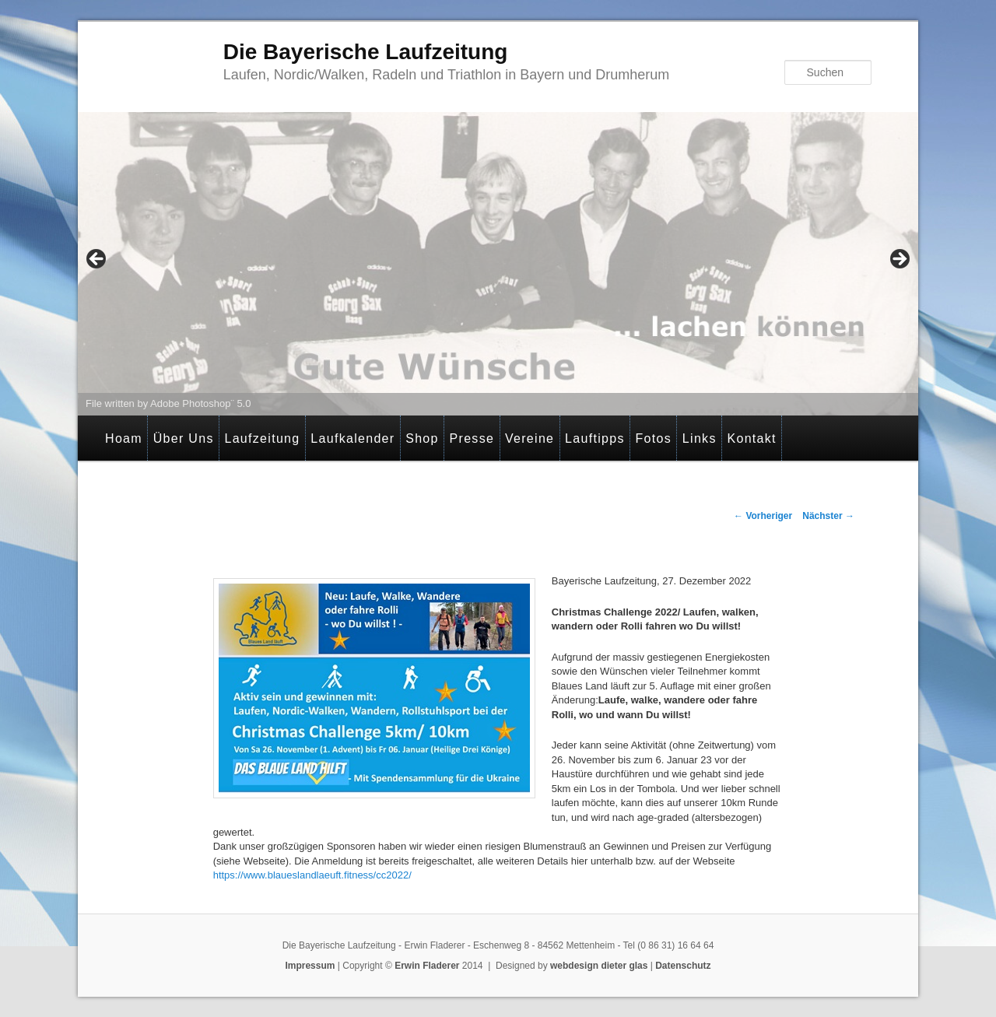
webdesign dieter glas (598, 965)
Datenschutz (682, 965)
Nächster (828, 515)
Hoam (123, 438)
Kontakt (751, 438)
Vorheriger (763, 515)
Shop (422, 438)
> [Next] (898, 260)
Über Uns (183, 438)
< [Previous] (97, 260)
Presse (472, 438)
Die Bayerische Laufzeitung (365, 52)
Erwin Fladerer (427, 965)
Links (699, 438)
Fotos (654, 438)
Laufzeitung (262, 438)
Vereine (529, 438)
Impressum (310, 965)
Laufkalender (352, 438)
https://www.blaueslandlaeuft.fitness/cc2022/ (312, 875)
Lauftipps (595, 438)
